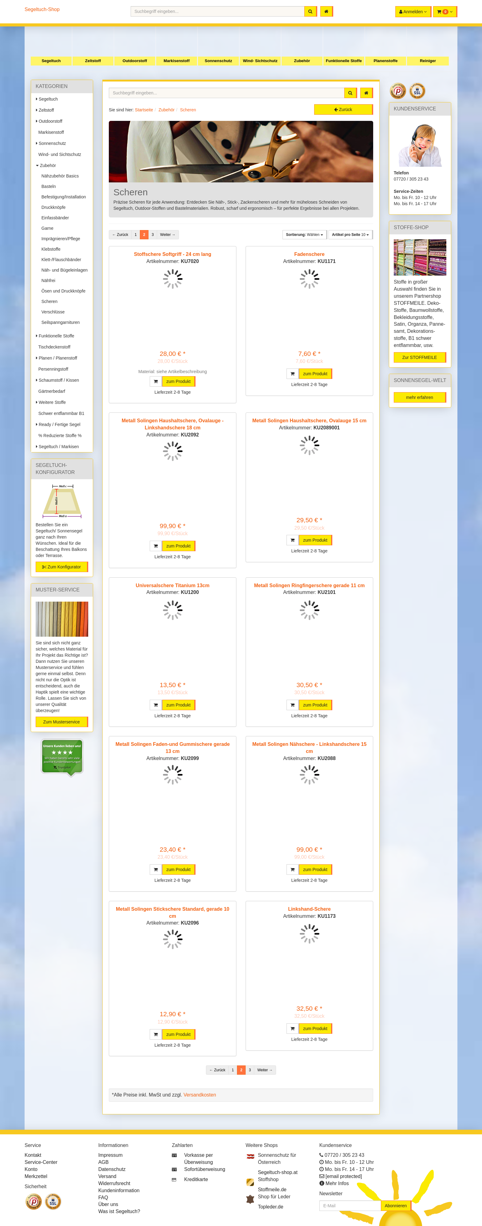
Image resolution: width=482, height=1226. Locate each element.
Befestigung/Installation (62, 196)
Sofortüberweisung (204, 1169)
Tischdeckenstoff (53, 346)
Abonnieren (396, 1205)
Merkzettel (36, 1176)
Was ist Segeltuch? (119, 1211)
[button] (445, 11)
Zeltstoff (93, 60)
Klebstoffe (50, 249)
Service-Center (41, 1162)
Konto (31, 1169)
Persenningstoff (52, 369)
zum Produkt (178, 381)
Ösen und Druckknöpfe (62, 291)
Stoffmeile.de (272, 1189)
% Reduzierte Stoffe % (58, 435)
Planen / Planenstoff (56, 358)
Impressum (110, 1155)
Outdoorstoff (135, 60)
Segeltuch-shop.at (278, 1172)
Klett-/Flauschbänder (60, 259)
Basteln (47, 186)
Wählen (304, 235)
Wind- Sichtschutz (260, 60)
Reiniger (428, 60)
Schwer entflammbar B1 (60, 413)
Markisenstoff (177, 60)
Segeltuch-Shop (42, 9)
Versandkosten (200, 1094)
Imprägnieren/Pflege (59, 238)
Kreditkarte (196, 1179)
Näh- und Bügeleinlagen (63, 270)
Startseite (144, 109)
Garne (46, 228)
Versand (107, 1176)
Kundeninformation (119, 1190)
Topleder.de (270, 1206)
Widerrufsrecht (114, 1183)
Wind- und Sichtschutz (58, 154)
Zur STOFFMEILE (419, 357)
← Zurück (120, 235)
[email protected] (344, 1176)
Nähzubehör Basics (59, 175)
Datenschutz (112, 1169)
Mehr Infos (337, 1183)
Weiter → (168, 235)
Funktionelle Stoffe (344, 60)
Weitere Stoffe (51, 402)
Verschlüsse (52, 311)
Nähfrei (47, 280)
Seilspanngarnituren (59, 322)
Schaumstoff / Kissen (57, 380)
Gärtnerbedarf (50, 391)
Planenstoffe (385, 60)
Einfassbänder (54, 217)
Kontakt (33, 1155)
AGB (103, 1162)
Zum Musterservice (61, 721)
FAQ (103, 1197)
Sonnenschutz (218, 60)
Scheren (48, 301)
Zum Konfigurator (61, 566)
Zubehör (302, 60)
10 (350, 235)
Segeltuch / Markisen (57, 446)
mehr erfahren (419, 397)
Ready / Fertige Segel (58, 424)
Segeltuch (51, 60)
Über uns (108, 1204)
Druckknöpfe (52, 207)
